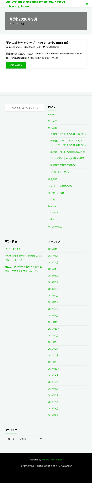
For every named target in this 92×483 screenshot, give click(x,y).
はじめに (52, 121)
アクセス (52, 199)
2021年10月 (54, 328)
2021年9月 (53, 335)
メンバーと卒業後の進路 (60, 185)
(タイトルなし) (12, 248)
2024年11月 (54, 275)
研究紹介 (52, 127)
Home (51, 114)
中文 (52, 219)
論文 (41, 47)
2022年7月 (53, 315)
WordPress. (57, 459)
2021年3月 (53, 361)
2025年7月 (53, 255)
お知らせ (33, 47)
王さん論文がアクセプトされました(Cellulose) (39, 43)
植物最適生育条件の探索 (63, 164)
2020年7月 (53, 388)
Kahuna (45, 459)
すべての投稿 (55, 226)
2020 (16, 24)
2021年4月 (53, 355)
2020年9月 (53, 375)
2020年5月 (53, 394)
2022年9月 (53, 308)
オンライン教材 (56, 192)
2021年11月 (54, 321)
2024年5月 (53, 282)
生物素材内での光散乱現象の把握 (67, 151)
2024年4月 (53, 288)
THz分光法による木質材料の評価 (67, 158)
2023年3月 (53, 302)
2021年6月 (53, 348)
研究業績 (52, 179)
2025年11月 (54, 248)
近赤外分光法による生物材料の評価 (68, 134)
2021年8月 (53, 341)
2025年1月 (53, 268)
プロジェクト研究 (59, 171)
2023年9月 (53, 295)
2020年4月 (53, 401)
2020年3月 (53, 408)
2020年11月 (54, 368)
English (54, 212)
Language (53, 205)
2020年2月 (53, 414)
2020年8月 (53, 381)
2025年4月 (53, 262)
